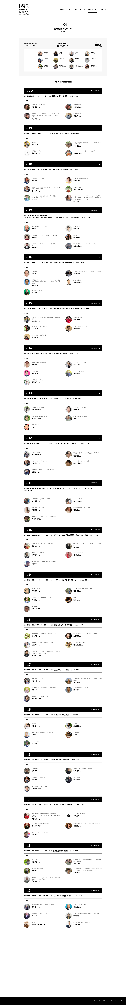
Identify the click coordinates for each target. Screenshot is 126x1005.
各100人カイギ (92, 9)
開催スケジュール (80, 9)
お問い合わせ (103, 9)
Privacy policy (97, 1000)
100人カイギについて (65, 9)
